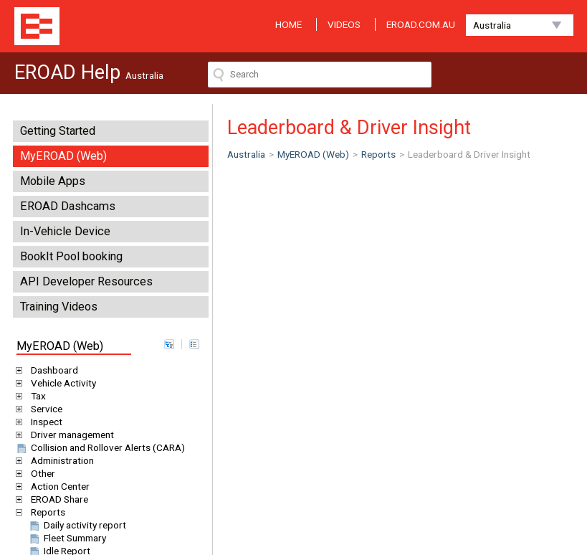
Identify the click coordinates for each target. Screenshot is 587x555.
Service (44, 408)
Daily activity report (76, 525)
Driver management (70, 434)
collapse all (194, 344)
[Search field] (319, 74)
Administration (60, 460)
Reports (45, 512)
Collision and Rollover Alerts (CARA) (99, 447)
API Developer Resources (86, 281)
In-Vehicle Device (65, 231)
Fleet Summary (66, 538)
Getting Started (57, 131)
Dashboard (52, 370)
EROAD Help (36, 26)
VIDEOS (344, 24)
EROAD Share (57, 499)
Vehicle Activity (61, 383)
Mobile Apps (52, 181)
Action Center (58, 486)
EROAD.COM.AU (420, 24)
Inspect (44, 421)
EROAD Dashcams (67, 206)
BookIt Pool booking (71, 256)
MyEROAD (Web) (63, 156)
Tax (36, 396)
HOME (288, 24)
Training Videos (58, 306)
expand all (169, 344)
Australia (492, 25)
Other (40, 473)
